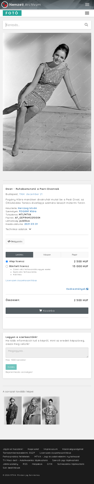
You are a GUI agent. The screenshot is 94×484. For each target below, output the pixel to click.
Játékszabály (10, 464)
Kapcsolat (33, 449)
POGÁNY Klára (28, 211)
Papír (74, 254)
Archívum (21, 4)
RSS (25, 464)
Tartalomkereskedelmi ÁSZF (19, 452)
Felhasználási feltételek (16, 456)
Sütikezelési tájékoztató (70, 464)
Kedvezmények (77, 289)
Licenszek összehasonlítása (21, 280)
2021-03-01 (31, 224)
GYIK (50, 464)
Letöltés (19, 254)
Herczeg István (27, 208)
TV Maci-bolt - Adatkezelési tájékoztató (25, 460)
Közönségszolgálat (73, 449)
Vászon (47, 254)
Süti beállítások (11, 467)
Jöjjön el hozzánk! (13, 449)
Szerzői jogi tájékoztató (65, 460)
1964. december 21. (31, 194)
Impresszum (51, 449)
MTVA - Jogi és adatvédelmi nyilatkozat (57, 456)
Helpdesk (37, 464)
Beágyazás (15, 241)
